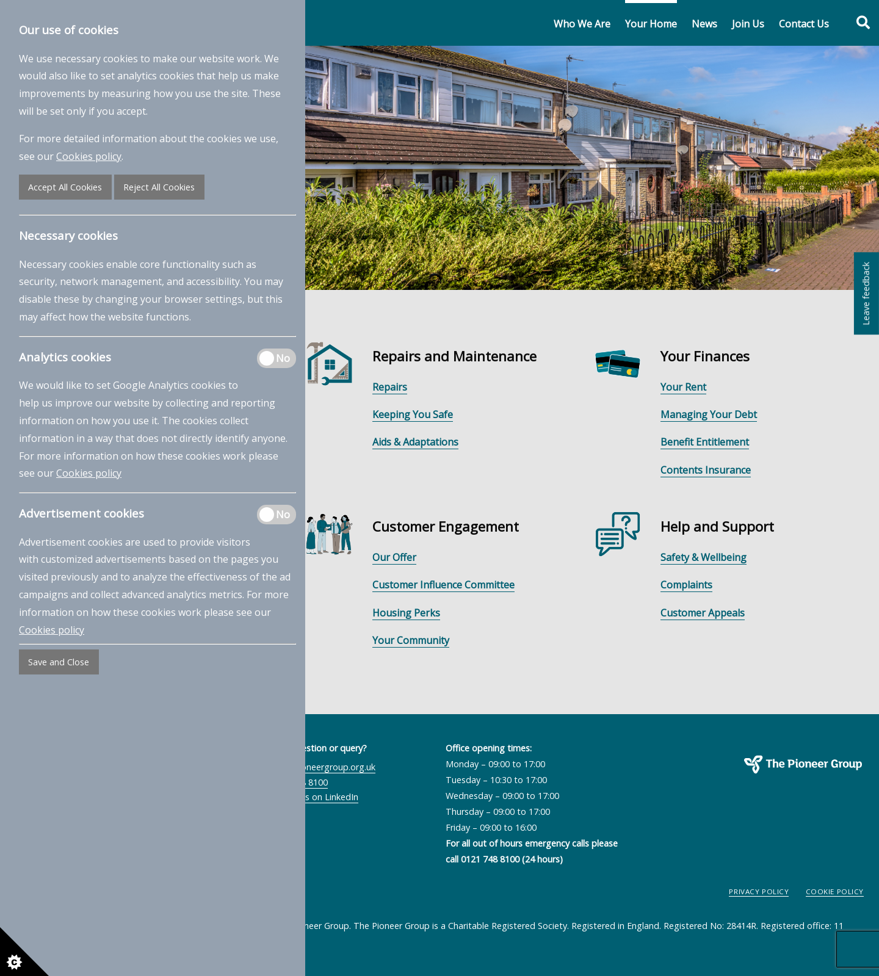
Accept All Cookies (65, 187)
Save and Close (58, 662)
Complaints (686, 584)
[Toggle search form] (856, 23)
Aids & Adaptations (415, 442)
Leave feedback (866, 293)
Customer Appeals (702, 613)
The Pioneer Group (762, 780)
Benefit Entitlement (704, 442)
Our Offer (394, 557)
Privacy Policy (759, 891)
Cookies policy (88, 156)
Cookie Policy (835, 891)
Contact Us (804, 24)
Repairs (389, 387)
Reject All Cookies (159, 187)
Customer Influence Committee (443, 584)
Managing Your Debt (708, 414)
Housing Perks (406, 613)
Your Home (651, 24)
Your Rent (683, 387)
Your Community (410, 640)
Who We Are (582, 24)
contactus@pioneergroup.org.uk (310, 767)
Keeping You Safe (412, 414)
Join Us (748, 24)
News (704, 24)
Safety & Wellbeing (703, 557)
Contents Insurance (705, 470)
